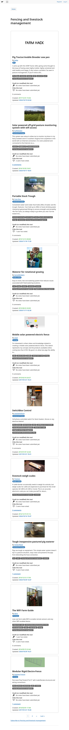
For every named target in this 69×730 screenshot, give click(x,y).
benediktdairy (19, 275)
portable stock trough (46, 217)
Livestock (23, 76)
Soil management (18, 627)
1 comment (16, 574)
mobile (29, 356)
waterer (24, 286)
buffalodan (18, 131)
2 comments (16, 510)
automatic (31, 286)
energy (47, 356)
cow (14, 286)
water (36, 217)
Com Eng (17, 199)
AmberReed (18, 545)
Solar (14, 356)
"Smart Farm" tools (38, 356)
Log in (65, 2)
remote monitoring (33, 146)
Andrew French (19, 675)
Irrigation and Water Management (44, 289)
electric (20, 686)
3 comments (16, 165)
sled (34, 76)
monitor (38, 286)
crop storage (33, 627)
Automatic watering (18, 217)
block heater (26, 425)
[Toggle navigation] (7, 2)
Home (14, 9)
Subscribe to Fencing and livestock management (28, 721)
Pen (14, 76)
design (15, 220)
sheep (18, 286)
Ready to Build (17, 277)
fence (14, 425)
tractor (29, 76)
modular (38, 686)
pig (18, 76)
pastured (39, 76)
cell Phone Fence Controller (45, 425)
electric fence (21, 356)
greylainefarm (19, 414)
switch (34, 425)
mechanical (22, 220)
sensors (15, 146)
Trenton (17, 479)
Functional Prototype (18, 133)
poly (32, 686)
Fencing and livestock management (23, 78)
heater (20, 425)
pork (45, 76)
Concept (15, 340)
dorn (16, 613)
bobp (16, 60)
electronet (27, 686)
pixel (16, 338)
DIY (14, 62)
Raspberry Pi (22, 146)
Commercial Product (18, 201)
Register (59, 2)
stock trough (29, 217)
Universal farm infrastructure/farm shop (24, 432)
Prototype (15, 616)
